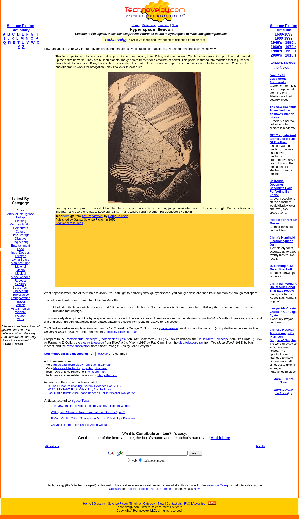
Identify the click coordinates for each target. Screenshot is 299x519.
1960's (276, 47)
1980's (276, 51)
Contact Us (174, 503)
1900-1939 (284, 38)
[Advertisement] (20, 123)
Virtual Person (20, 308)
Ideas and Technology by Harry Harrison (80, 368)
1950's (290, 43)
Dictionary (149, 25)
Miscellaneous (20, 277)
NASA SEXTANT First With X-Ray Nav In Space (79, 389)
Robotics (21, 280)
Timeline (163, 25)
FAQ (187, 503)
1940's (276, 43)
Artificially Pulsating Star (120, 331)
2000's (276, 55)
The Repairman (95, 371)
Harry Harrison (118, 216)
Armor (20, 210)
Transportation (20, 298)
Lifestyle (20, 256)
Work (20, 319)
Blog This (119, 353)
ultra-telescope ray (190, 342)
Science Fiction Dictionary (20, 28)
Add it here (220, 438)
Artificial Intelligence (20, 214)
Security (20, 284)
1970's (290, 47)
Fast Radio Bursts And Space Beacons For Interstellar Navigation (91, 393)
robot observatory (78, 346)
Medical (20, 273)
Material (20, 266)
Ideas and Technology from (82, 364)
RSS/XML (103, 353)
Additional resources (69, 223)
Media (20, 270)
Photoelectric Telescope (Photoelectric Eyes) (96, 339)
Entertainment (20, 245)
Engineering (20, 242)
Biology (21, 217)
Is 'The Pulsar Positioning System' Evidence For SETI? (84, 386)
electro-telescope (92, 342)
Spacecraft (20, 291)
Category (149, 503)
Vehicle (20, 305)
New (175, 25)
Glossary (115, 488)
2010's (290, 55)
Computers (20, 228)
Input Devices (20, 252)
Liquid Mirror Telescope (213, 339)
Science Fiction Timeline (283, 28)
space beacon (168, 328)
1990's (290, 51)
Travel (20, 301)
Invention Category (219, 485)
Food (20, 249)
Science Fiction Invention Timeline (150, 488)
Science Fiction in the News (282, 65)
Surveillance (20, 294)
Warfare (20, 312)
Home (136, 25)
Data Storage (21, 235)
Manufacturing (20, 263)
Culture (20, 231)
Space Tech (20, 287)
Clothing (20, 221)
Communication (20, 224)
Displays (20, 238)
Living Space (20, 259)
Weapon (20, 315)
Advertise (198, 503)
